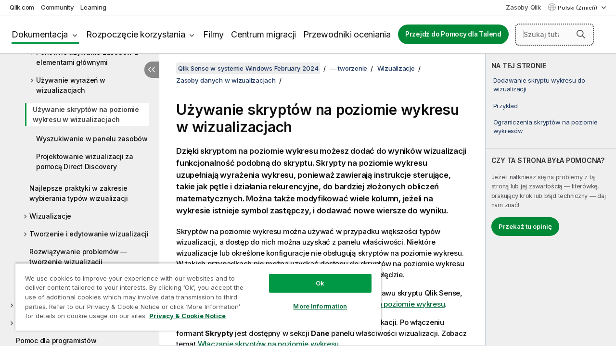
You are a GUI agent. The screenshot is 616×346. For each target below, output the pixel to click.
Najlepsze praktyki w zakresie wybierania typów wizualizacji (78, 193)
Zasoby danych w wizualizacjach (226, 80)
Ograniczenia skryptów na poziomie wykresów (545, 126)
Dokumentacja (40, 34)
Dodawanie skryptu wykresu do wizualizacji (539, 84)
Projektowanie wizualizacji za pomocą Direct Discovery (84, 161)
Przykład (505, 106)
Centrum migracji (263, 34)
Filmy (213, 34)
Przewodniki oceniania (347, 34)
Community (57, 7)
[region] (193, 293)
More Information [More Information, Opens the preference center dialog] (313, 299)
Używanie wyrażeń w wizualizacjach (70, 85)
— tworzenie (348, 68)
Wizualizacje (50, 216)
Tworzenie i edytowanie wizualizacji (88, 234)
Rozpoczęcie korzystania (135, 34)
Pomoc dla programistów (56, 340)
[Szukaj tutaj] (554, 35)
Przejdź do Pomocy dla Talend (453, 34)
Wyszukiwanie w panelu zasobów (92, 139)
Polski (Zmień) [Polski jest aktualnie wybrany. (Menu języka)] (578, 7)
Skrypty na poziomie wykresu (395, 304)
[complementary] (551, 200)
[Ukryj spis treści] (151, 70)
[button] (581, 34)
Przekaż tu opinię (525, 226)
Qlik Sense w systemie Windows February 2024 (248, 68)
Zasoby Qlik (523, 7)
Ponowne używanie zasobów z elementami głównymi (87, 57)
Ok (312, 276)
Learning (93, 7)
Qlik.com (22, 7)
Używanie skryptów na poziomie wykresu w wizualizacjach (86, 114)
